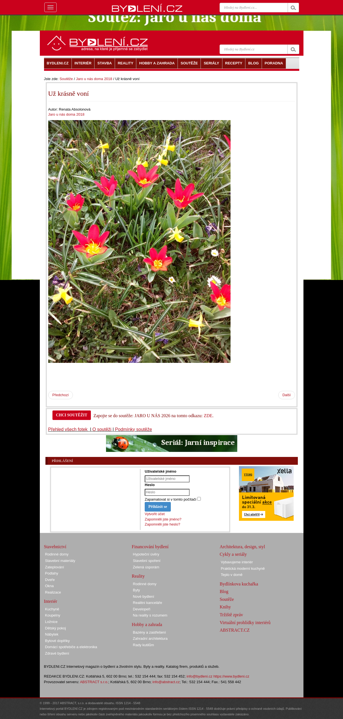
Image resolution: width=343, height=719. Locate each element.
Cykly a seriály (233, 554)
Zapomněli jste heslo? (162, 524)
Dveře (50, 580)
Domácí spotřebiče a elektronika (71, 647)
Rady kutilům (143, 645)
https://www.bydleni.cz (231, 676)
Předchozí (60, 395)
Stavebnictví (55, 546)
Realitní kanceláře (147, 603)
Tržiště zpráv (231, 614)
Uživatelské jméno (160, 471)
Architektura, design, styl (242, 546)
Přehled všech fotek (68, 429)
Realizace (53, 592)
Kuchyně (52, 609)
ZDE (208, 415)
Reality (138, 576)
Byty (136, 590)
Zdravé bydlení (57, 653)
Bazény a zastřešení (149, 632)
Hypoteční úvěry (146, 554)
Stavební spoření (146, 561)
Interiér (50, 601)
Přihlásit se (157, 507)
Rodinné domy (57, 554)
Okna (49, 586)
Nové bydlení (143, 596)
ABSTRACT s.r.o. (94, 682)
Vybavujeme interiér (237, 562)
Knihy (225, 606)
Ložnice (51, 622)
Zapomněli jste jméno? (163, 519)
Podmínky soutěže (133, 429)
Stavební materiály (60, 561)
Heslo (150, 485)
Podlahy (51, 573)
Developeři (141, 609)
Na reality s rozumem (150, 615)
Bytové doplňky (57, 641)
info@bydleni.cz (199, 676)
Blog (224, 591)
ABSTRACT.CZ (235, 630)
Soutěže (66, 79)
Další (286, 395)
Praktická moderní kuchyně (243, 568)
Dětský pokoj (55, 628)
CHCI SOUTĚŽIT (72, 415)
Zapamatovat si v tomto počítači (170, 499)
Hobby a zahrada (147, 624)
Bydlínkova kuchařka (239, 584)
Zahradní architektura (150, 638)
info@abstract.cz (166, 682)
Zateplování (54, 567)
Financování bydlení (150, 546)
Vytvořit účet (155, 514)
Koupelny (52, 615)
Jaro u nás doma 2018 (94, 79)
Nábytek (52, 634)
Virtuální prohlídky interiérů (245, 622)
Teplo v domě (231, 575)
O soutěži (102, 429)
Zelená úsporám (146, 567)
